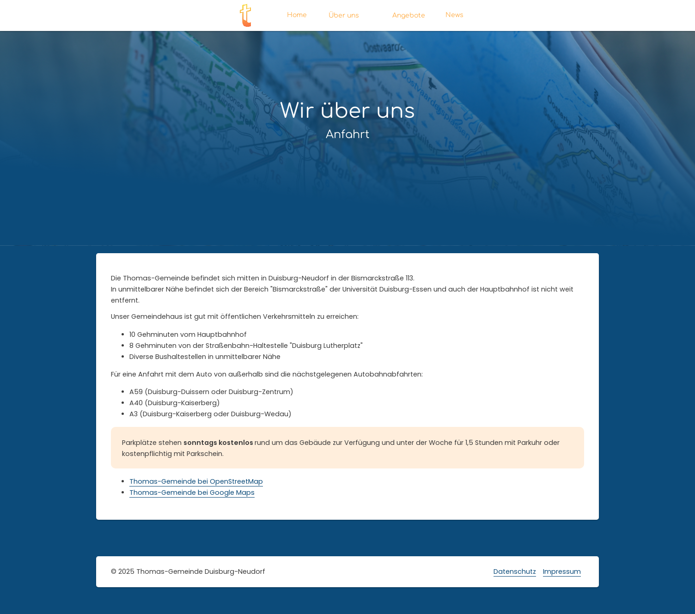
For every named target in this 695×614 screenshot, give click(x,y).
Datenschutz (515, 571)
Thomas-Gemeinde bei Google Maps (192, 492)
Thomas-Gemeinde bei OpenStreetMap (196, 481)
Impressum (562, 571)
